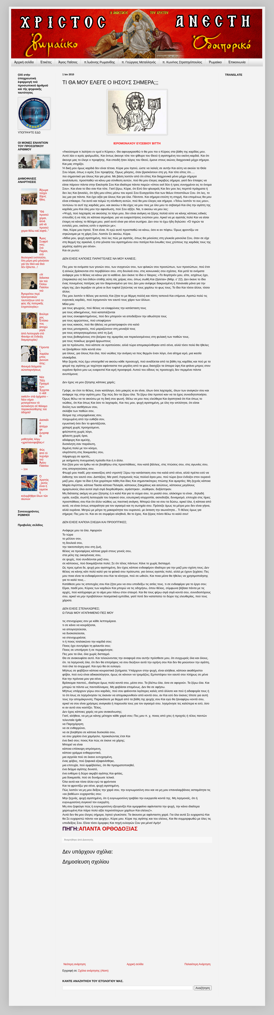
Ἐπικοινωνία (236, 62)
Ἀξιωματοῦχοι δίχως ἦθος (43, 194)
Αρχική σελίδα (135, 964)
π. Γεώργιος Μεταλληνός (139, 62)
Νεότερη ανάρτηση (74, 964)
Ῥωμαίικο (215, 62)
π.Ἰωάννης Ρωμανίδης (99, 62)
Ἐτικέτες (46, 62)
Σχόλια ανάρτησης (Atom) (93, 970)
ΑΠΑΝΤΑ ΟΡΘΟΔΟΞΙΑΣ (108, 829)
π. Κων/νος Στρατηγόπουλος (182, 62)
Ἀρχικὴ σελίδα (24, 62)
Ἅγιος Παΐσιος (68, 62)
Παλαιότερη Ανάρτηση (197, 964)
